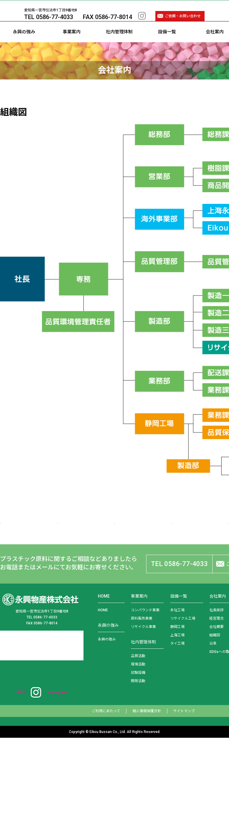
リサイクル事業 (143, 708)
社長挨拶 (216, 691)
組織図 (214, 716)
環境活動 (138, 745)
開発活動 (138, 762)
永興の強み (24, 42)
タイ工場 (177, 725)
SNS (41, 773)
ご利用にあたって (106, 792)
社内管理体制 (119, 42)
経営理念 (216, 700)
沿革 (212, 725)
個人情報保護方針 (146, 792)
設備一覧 (167, 42)
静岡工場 (177, 708)
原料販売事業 (141, 700)
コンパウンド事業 (145, 691)
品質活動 (138, 737)
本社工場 (177, 691)
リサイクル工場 (182, 700)
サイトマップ (184, 792)
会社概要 (216, 708)
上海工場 (177, 716)
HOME (103, 691)
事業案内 (72, 42)
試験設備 (138, 754)
